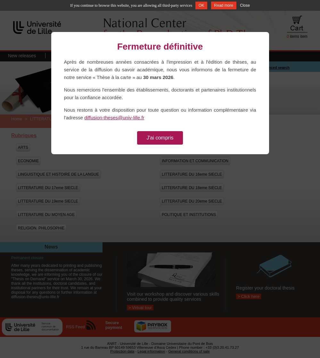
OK (201, 5)
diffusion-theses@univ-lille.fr (114, 117)
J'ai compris (160, 137)
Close (245, 5)
